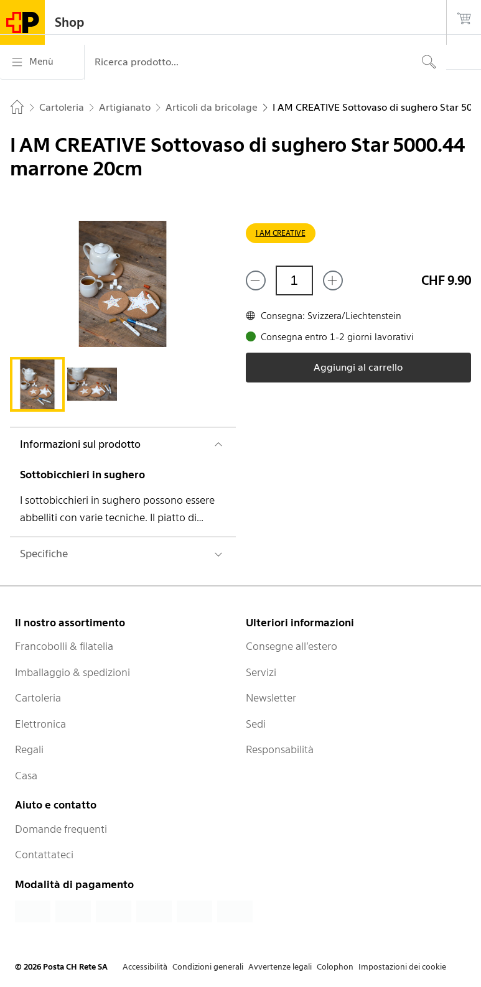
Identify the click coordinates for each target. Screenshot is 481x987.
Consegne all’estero (291, 646)
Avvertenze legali (280, 966)
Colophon (335, 966)
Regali (29, 749)
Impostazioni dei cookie (402, 966)
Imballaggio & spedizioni (72, 672)
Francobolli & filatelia (64, 646)
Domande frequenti (61, 829)
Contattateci (44, 854)
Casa (26, 775)
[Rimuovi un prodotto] (256, 280)
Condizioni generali (207, 966)
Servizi (261, 672)
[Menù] (42, 62)
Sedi (256, 724)
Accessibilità (145, 966)
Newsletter (271, 698)
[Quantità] (294, 280)
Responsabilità (280, 749)
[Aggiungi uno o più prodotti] (333, 280)
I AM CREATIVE (281, 233)
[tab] (37, 384)
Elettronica (40, 724)
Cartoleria (38, 698)
